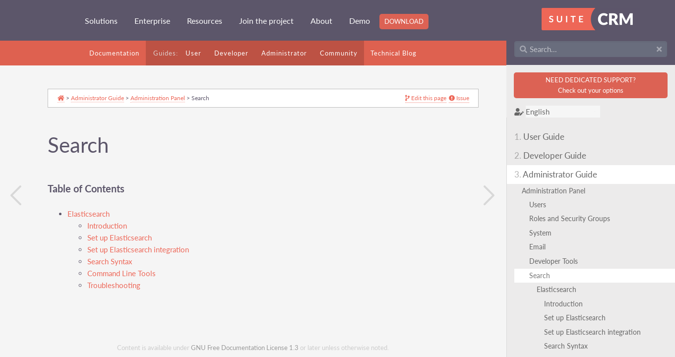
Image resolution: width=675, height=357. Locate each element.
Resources (204, 20)
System (540, 233)
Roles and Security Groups (569, 218)
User (193, 53)
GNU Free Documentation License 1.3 (245, 348)
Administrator (284, 53)
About (321, 20)
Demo (359, 20)
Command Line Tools (121, 273)
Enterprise (152, 20)
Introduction (563, 303)
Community (339, 53)
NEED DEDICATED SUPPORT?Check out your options (591, 85)
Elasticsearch (556, 289)
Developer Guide (550, 155)
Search (539, 275)
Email (537, 246)
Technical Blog (393, 53)
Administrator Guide (555, 174)
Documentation (114, 53)
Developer (231, 53)
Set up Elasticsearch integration (592, 332)
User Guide (539, 136)
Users (537, 204)
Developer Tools (553, 261)
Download (404, 21)
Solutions (101, 20)
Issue (439, 98)
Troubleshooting (113, 285)
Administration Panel (553, 190)
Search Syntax (566, 346)
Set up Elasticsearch (575, 317)
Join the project (266, 20)
